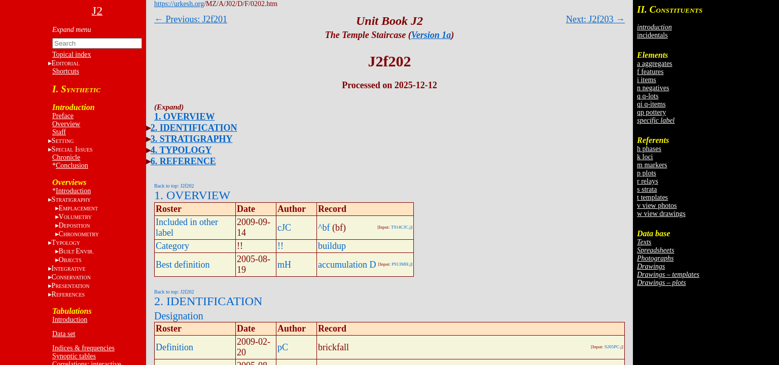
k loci (645, 157)
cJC (284, 228)
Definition (174, 347)
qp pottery (651, 112)
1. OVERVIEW (184, 117)
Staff (59, 132)
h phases (649, 149)
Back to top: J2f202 (174, 186)
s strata (647, 189)
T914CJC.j (401, 227)
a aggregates (654, 63)
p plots (646, 173)
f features (650, 72)
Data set (63, 334)
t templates (652, 197)
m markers (652, 165)
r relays (647, 181)
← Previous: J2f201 (190, 19)
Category (172, 246)
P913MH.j (401, 264)
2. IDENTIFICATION (194, 128)
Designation (178, 315)
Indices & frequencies (83, 348)
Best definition (183, 265)
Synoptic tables (74, 356)
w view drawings (661, 213)
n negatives (653, 88)
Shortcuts (65, 71)
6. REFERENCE (183, 161)
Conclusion (72, 165)
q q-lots (647, 96)
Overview (66, 124)
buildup (332, 246)
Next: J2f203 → (595, 19)
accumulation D (347, 265)
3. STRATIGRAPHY (192, 139)
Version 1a (431, 35)
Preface (63, 116)
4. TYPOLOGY (181, 150)
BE (76, 251)
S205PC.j (613, 346)
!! (280, 246)
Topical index (71, 54)
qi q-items (651, 104)
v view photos (657, 205)
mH (284, 265)
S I (72, 149)
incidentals (652, 35)
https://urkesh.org (179, 4)
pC (282, 347)
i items (646, 80)
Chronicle (66, 157)
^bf (324, 228)
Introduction (73, 191)
